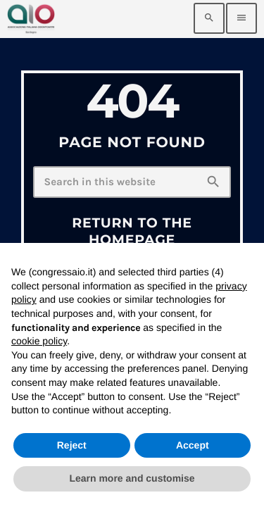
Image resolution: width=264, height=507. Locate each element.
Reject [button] (72, 445)
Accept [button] (192, 445)
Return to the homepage (132, 231)
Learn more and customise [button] (131, 478)
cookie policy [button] (39, 340)
